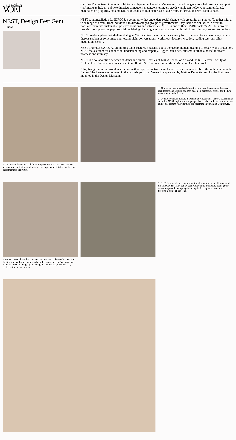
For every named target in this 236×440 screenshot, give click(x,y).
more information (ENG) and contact (196, 10)
